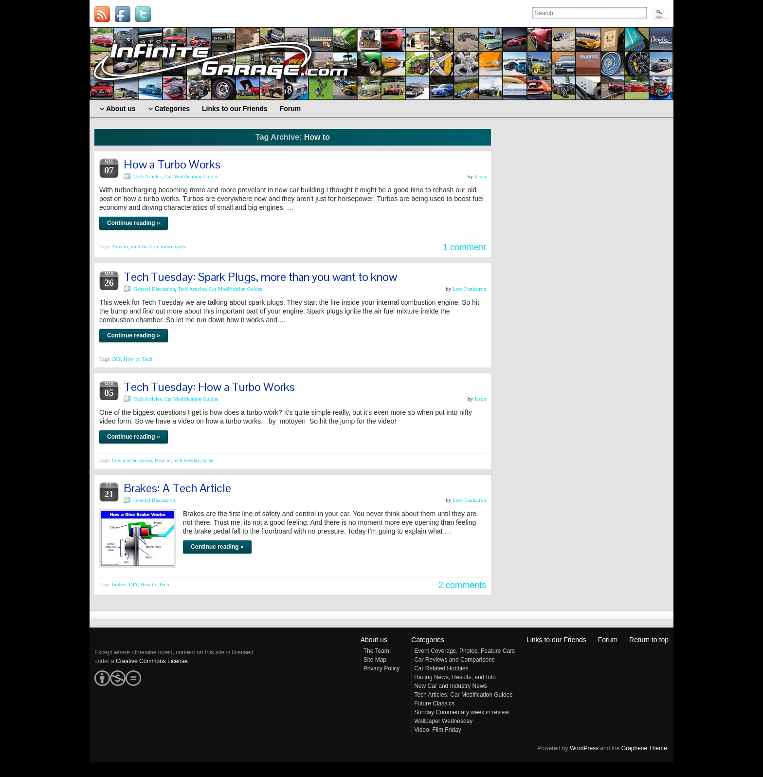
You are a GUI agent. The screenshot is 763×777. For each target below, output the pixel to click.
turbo (166, 246)
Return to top (649, 640)
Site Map (374, 659)
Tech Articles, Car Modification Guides (175, 176)
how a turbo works (132, 460)
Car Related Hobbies (441, 668)
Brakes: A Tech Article (177, 488)
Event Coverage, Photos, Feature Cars (464, 651)
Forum (608, 640)
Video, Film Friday (437, 729)
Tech (147, 359)
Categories (427, 640)
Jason (480, 176)
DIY (116, 359)
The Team (376, 651)
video (180, 246)
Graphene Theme (644, 748)
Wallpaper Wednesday (443, 721)
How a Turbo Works (172, 164)
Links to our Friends (556, 640)
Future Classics (434, 703)
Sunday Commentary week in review (461, 712)
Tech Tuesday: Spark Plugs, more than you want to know (260, 276)
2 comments (462, 585)
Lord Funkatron (469, 289)
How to (120, 246)
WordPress (584, 748)
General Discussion (154, 289)
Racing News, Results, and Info (454, 677)
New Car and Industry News (450, 686)
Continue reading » (133, 223)
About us (374, 640)
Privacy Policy (381, 668)
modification (144, 246)
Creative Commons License (151, 661)
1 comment (464, 247)
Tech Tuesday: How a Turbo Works (209, 386)
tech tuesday (186, 460)
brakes (119, 584)
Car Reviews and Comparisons (454, 659)
